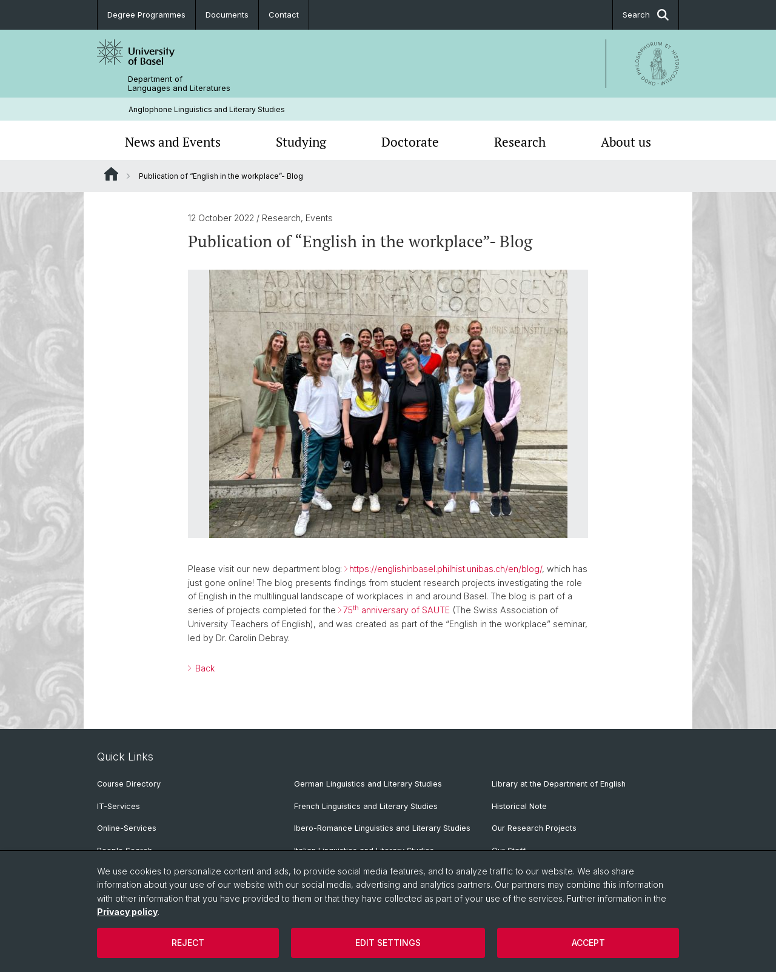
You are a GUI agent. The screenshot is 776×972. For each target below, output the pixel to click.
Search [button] (646, 15)
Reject (188, 942)
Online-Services (126, 828)
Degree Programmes (146, 14)
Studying (301, 141)
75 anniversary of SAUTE (396, 610)
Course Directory (129, 783)
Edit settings (388, 942)
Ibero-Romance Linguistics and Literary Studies (382, 828)
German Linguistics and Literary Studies (368, 783)
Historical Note (519, 806)
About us (626, 141)
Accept (588, 942)
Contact (284, 14)
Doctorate (410, 141)
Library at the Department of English (559, 783)
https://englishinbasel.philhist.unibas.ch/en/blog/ (445, 569)
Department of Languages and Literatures (179, 84)
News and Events (173, 141)
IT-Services (118, 806)
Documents (227, 14)
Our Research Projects (534, 828)
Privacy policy (127, 912)
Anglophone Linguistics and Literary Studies (207, 109)
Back (204, 669)
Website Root (111, 174)
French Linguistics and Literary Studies (366, 806)
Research (520, 141)
